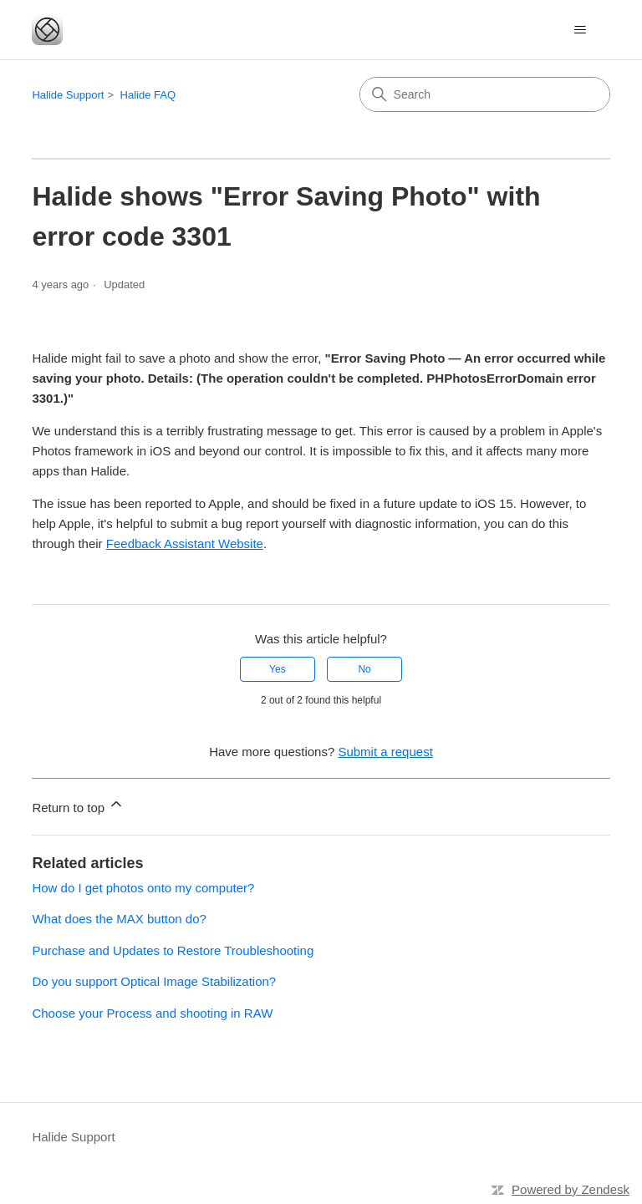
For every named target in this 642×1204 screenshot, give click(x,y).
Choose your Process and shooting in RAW (152, 1013)
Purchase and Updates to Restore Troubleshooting (172, 950)
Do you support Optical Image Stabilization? (154, 981)
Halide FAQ (148, 95)
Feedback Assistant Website (184, 543)
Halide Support (68, 95)
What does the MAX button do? (119, 919)
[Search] (484, 94)
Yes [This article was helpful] (277, 669)
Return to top (78, 805)
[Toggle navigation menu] (580, 30)
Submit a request (385, 751)
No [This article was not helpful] (364, 669)
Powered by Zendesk (570, 1189)
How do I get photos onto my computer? (143, 888)
